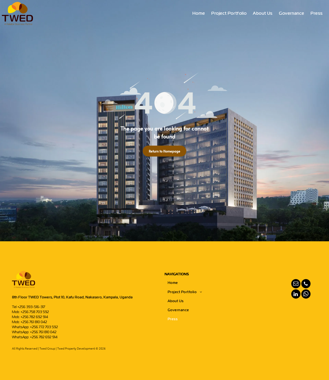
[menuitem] (198, 13)
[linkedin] (295, 294)
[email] (295, 284)
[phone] (306, 284)
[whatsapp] (306, 294)
